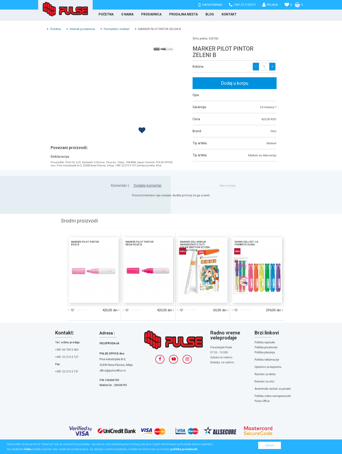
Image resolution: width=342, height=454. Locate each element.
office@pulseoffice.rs (112, 370)
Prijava (272, 4)
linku (27, 449)
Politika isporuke (265, 342)
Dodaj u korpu (234, 83)
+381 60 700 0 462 (67, 349)
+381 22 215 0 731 (67, 371)
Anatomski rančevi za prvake (273, 388)
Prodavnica (151, 14)
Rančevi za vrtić (264, 381)
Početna (106, 14)
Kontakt (229, 14)
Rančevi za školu (265, 374)
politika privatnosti (184, 449)
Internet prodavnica (81, 29)
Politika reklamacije (267, 359)
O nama (127, 14)
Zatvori (269, 445)
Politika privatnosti (266, 347)
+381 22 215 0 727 (67, 357)
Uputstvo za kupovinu (268, 367)
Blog (210, 14)
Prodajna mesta (183, 14)
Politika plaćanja (265, 352)
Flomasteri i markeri (115, 29)
